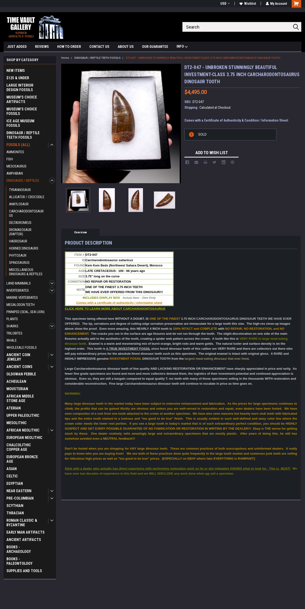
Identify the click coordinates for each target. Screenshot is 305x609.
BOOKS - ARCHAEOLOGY (18, 549)
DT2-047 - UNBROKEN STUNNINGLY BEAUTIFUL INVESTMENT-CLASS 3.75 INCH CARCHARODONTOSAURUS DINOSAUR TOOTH (203, 57)
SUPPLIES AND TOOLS (24, 571)
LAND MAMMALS (18, 283)
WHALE (11, 340)
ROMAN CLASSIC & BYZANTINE (21, 522)
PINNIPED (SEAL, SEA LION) (25, 312)
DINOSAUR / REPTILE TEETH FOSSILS (23, 135)
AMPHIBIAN (14, 173)
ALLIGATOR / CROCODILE (26, 197)
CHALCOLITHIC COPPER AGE (18, 447)
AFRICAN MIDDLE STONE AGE (20, 398)
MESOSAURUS (16, 166)
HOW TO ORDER (69, 46)
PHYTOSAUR (17, 255)
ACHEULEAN (16, 381)
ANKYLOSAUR (19, 204)
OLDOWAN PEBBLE (21, 374)
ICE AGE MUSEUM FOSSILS (20, 123)
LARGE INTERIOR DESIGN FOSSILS (19, 87)
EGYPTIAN (14, 483)
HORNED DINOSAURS (23, 248)
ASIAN (11, 469)
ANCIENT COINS (19, 366)
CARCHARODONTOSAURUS (26, 213)
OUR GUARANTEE (155, 46)
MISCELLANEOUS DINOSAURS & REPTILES (25, 272)
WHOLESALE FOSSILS (21, 347)
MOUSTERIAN (17, 389)
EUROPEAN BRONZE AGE (22, 459)
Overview (80, 232)
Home (65, 57)
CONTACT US (99, 46)
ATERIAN (13, 408)
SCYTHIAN (14, 505)
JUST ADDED (17, 46)
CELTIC (12, 476)
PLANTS (12, 319)
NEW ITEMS (15, 70)
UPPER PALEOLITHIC (22, 415)
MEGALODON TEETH (20, 305)
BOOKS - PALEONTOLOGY (19, 561)
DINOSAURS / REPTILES (22, 180)
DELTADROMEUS (20, 223)
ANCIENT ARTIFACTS (23, 539)
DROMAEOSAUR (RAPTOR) (20, 232)
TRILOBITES (14, 333)
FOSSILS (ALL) (18, 144)
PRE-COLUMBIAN (20, 498)
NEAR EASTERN (18, 491)
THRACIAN (15, 513)
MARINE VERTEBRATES (22, 297)
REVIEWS (42, 46)
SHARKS (12, 326)
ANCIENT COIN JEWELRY (18, 357)
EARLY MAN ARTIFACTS (25, 532)
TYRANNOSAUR (20, 190)
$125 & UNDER (17, 78)
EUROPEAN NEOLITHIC (24, 437)
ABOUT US (126, 46)
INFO (182, 47)
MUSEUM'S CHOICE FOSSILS (21, 111)
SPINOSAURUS (19, 262)
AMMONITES (15, 152)
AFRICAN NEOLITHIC (23, 430)
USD (224, 3)
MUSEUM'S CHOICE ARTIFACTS (21, 99)
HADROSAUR (18, 241)
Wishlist (247, 3)
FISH (9, 159)
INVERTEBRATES (17, 290)
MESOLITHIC (16, 423)
